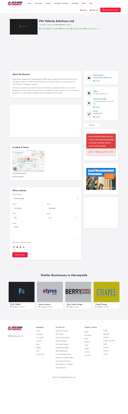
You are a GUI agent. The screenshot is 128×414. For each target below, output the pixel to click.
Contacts (48, 3)
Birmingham (88, 335)
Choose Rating (16, 194)
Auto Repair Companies (61, 3)
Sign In (83, 10)
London (105, 354)
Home (29, 3)
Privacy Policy (40, 354)
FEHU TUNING (15, 304)
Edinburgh (106, 334)
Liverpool (43, 307)
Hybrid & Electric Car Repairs (64, 364)
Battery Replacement (62, 351)
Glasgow (106, 337)
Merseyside (61, 25)
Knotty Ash (15, 307)
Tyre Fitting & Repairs (62, 344)
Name (14, 204)
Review (14, 223)
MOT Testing (59, 334)
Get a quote (38, 3)
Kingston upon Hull (108, 341)
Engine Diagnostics (61, 341)
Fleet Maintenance (61, 368)
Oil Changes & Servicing (63, 361)
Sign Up (94, 10)
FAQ (37, 351)
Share (92, 125)
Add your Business (110, 10)
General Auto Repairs (62, 331)
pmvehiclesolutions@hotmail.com (102, 78)
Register (38, 348)
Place (48, 214)
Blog (90, 3)
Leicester (105, 347)
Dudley (105, 331)
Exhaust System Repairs (62, 348)
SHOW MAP (28, 161)
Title (13, 214)
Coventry (87, 352)
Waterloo (100, 307)
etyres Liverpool (45, 304)
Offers (84, 3)
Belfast (86, 332)
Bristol (86, 345)
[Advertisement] (67, 50)
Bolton (86, 338)
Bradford (87, 342)
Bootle (56, 25)
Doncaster (88, 355)
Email (48, 204)
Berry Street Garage (74, 304)
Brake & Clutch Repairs (62, 337)
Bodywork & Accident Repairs (64, 358)
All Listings (39, 334)
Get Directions (99, 99)
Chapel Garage (101, 304)
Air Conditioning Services (63, 354)
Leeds (105, 344)
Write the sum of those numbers (21, 242)
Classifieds (75, 3)
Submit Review (20, 255)
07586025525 (97, 113)
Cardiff (87, 349)
